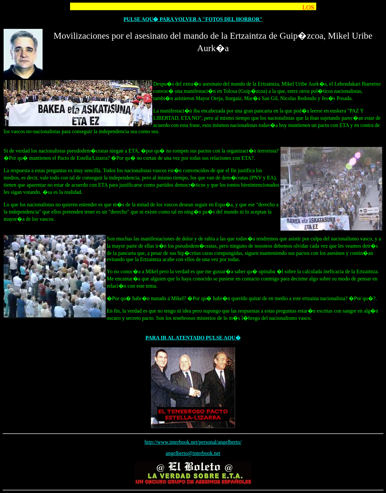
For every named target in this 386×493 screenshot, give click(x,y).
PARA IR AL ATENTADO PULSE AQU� (192, 337)
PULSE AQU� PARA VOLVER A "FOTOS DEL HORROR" (193, 19)
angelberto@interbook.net (193, 453)
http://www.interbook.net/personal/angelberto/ (193, 442)
